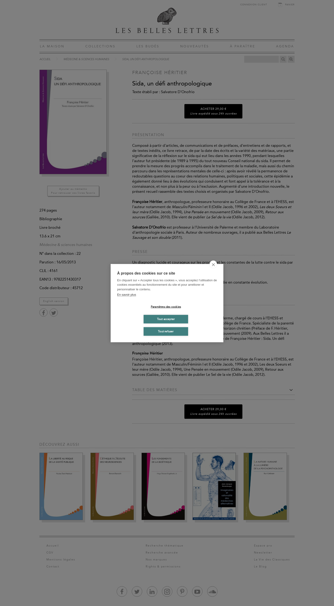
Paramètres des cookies (166, 306)
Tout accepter (166, 319)
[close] (213, 264)
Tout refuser (165, 331)
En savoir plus (126, 294)
